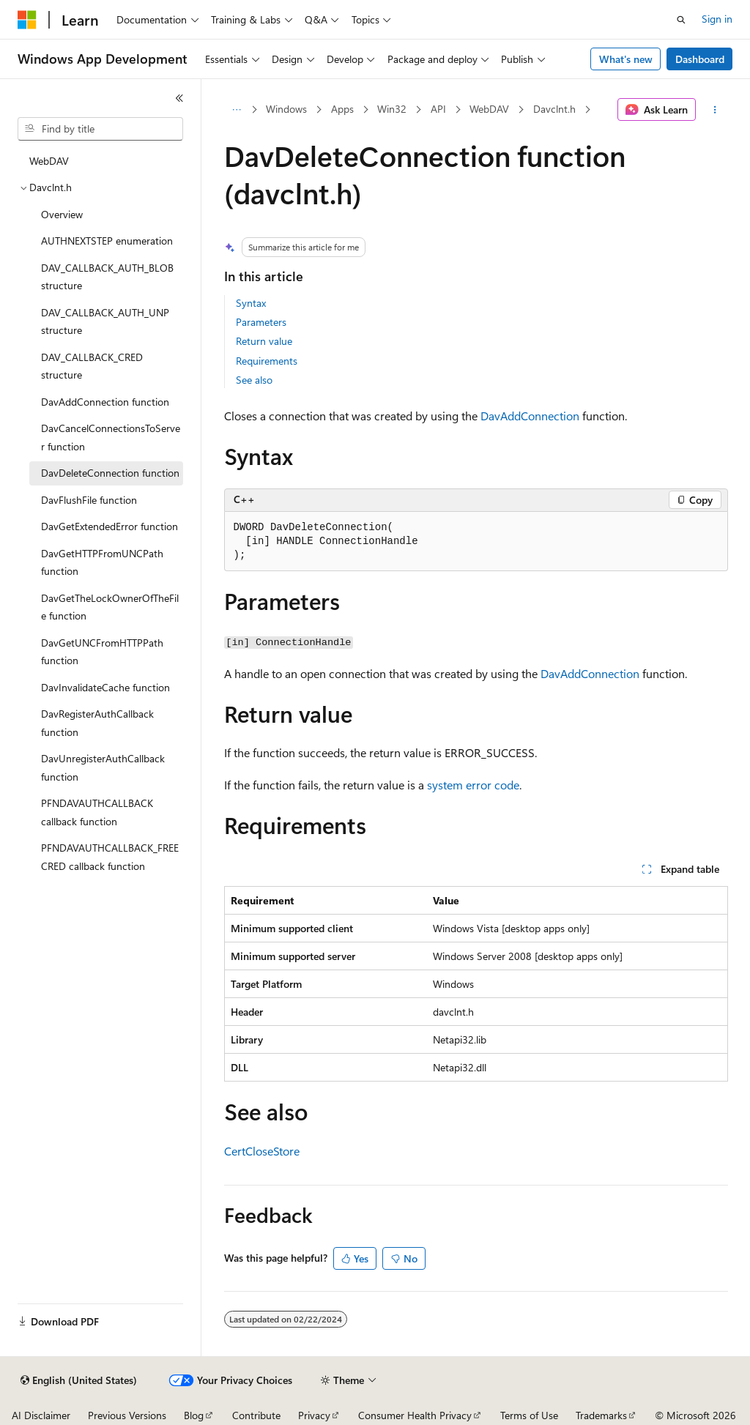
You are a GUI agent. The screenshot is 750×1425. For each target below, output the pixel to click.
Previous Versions (127, 1415)
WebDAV (489, 109)
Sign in (717, 19)
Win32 (391, 109)
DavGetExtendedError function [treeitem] (109, 526)
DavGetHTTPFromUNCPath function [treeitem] (102, 562)
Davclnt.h (554, 109)
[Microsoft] (27, 19)
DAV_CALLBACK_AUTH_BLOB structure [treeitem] (107, 277)
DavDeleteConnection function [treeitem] (110, 473)
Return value (264, 341)
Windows (286, 109)
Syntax (251, 303)
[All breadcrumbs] (237, 110)
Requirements (266, 361)
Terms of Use (529, 1415)
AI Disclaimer (41, 1415)
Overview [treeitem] (62, 214)
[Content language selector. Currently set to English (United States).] (79, 1380)
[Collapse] (179, 98)
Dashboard (699, 59)
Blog (194, 1415)
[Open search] (681, 20)
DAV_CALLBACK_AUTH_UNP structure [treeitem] (105, 321)
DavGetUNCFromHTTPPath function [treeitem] (102, 652)
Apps (342, 109)
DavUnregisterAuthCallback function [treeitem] (103, 767)
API (438, 109)
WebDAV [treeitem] (49, 161)
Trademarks (601, 1415)
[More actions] (714, 110)
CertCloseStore (262, 1150)
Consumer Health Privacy (415, 1415)
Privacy (314, 1415)
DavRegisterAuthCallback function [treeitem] (97, 723)
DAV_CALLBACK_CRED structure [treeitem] (92, 366)
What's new (626, 59)
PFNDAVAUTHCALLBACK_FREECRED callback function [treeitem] (110, 857)
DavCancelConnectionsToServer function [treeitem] (110, 437)
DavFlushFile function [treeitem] (89, 500)
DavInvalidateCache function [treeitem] (105, 687)
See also (254, 380)
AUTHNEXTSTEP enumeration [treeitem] (107, 241)
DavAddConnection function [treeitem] (105, 402)
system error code (473, 784)
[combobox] (100, 129)
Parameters (261, 322)
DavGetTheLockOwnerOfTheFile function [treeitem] (110, 607)
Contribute (256, 1415)
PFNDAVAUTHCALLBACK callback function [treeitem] (97, 812)
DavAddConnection (529, 415)
